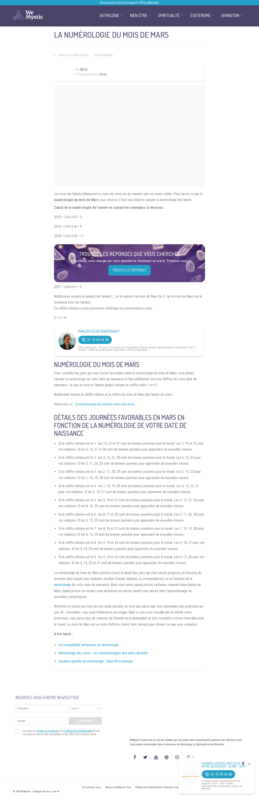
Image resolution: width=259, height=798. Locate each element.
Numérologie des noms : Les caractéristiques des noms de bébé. (103, 653)
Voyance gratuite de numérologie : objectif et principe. (96, 661)
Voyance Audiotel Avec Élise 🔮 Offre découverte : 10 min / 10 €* (224, 765)
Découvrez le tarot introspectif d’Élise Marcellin (129, 2)
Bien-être (138, 15)
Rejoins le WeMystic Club (118, 787)
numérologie (62, 585)
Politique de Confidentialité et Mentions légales (158, 787)
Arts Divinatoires (74, 55)
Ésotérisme (103, 55)
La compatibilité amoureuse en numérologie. (88, 645)
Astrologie (109, 15)
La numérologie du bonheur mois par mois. (105, 404)
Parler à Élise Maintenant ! (99, 331)
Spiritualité (169, 15)
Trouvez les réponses (129, 270)
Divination (230, 15)
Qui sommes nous (91, 787)
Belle (84, 69)
